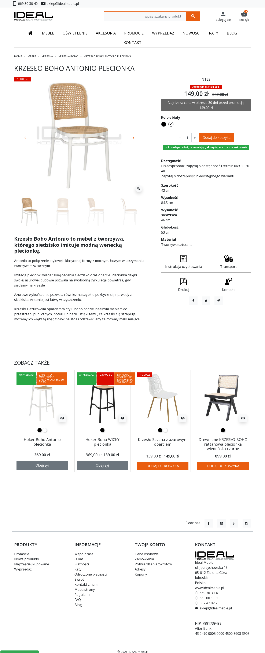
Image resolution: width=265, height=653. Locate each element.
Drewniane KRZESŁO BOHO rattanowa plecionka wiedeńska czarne (223, 459)
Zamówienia (144, 559)
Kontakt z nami (86, 584)
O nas (79, 559)
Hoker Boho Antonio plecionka (42, 457)
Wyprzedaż (23, 569)
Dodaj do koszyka (217, 137)
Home (18, 56)
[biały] (45, 445)
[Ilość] (187, 137)
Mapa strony (84, 589)
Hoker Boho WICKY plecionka (102, 457)
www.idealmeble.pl (209, 587)
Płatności (81, 564)
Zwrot (79, 579)
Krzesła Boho (68, 56)
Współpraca (83, 554)
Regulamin (82, 594)
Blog (78, 604)
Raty (77, 569)
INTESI (205, 79)
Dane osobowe (147, 554)
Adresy (140, 569)
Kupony (141, 574)
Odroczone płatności (90, 574)
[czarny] (39, 445)
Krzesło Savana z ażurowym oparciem (163, 457)
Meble (32, 56)
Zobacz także (32, 378)
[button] (244, 16)
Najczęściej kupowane (31, 564)
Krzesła (47, 56)
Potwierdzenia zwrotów (153, 564)
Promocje (21, 554)
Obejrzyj (42, 480)
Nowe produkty (26, 559)
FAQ (77, 599)
